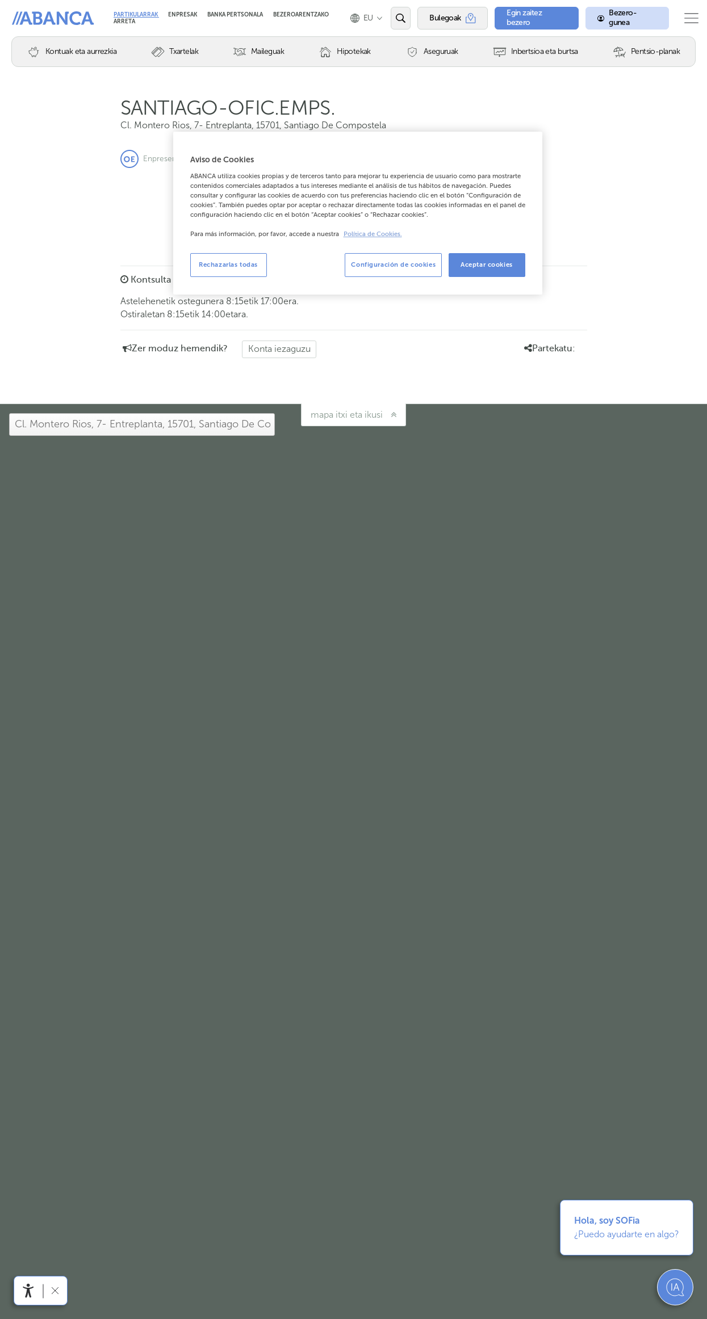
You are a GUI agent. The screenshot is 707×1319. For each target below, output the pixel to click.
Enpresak (183, 14)
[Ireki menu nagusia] (686, 18)
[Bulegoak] (447, 18)
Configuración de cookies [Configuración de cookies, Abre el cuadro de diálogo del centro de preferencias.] (393, 264)
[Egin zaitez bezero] (529, 18)
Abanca (29, 18)
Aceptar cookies (487, 264)
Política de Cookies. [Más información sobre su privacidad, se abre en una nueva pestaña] (373, 234)
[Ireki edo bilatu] (395, 18)
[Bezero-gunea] (618, 18)
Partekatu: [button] (549, 348)
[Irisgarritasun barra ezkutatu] (54, 1290)
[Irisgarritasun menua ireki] (28, 1290)
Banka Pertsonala (235, 14)
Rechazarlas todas (228, 264)
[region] (357, 213)
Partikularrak (136, 14)
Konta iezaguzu (279, 348)
